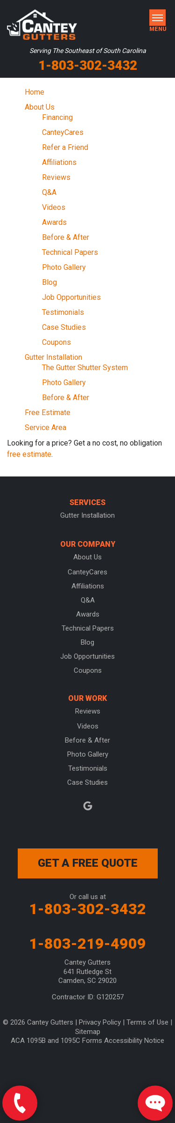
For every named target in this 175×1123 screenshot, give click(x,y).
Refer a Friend (65, 147)
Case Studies (64, 327)
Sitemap (87, 1031)
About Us (40, 107)
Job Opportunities (71, 297)
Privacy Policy (100, 1022)
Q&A (49, 192)
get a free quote (88, 863)
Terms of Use (147, 1022)
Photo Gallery (64, 267)
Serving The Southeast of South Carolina (87, 50)
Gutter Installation (53, 357)
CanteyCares (63, 132)
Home (34, 92)
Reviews (56, 177)
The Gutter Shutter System (85, 367)
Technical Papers (70, 252)
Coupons (56, 342)
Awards (54, 222)
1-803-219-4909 (87, 943)
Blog (49, 282)
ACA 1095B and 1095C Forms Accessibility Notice (87, 1040)
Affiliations (59, 162)
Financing (57, 117)
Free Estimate (47, 412)
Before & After (65, 237)
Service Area (45, 427)
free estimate (29, 454)
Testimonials (63, 312)
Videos (53, 207)
